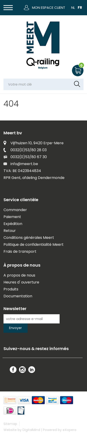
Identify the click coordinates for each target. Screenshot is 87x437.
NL (73, 7)
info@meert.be (24, 163)
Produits (10, 289)
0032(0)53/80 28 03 (28, 150)
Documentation (17, 296)
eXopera (69, 430)
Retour (9, 230)
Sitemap (10, 424)
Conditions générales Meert (28, 237)
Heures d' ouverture (21, 282)
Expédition (12, 223)
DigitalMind (31, 430)
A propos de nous (19, 275)
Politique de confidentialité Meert (33, 244)
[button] (8, 8)
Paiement (12, 216)
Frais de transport (19, 251)
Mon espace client (48, 7)
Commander (15, 209)
